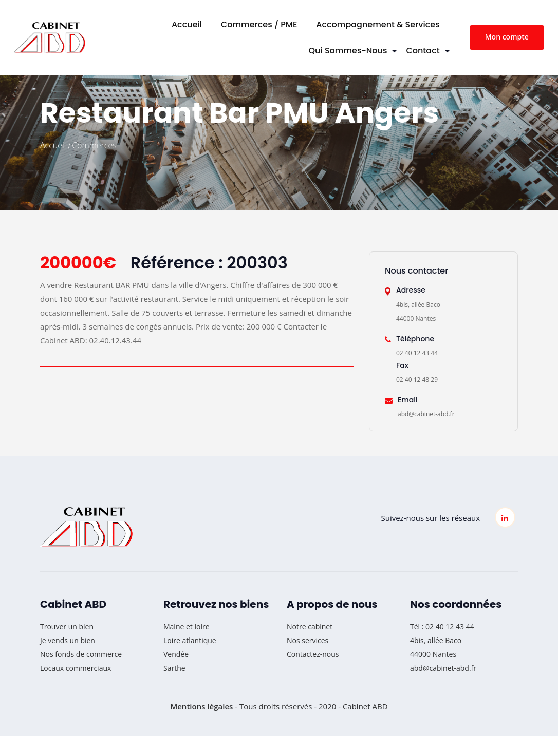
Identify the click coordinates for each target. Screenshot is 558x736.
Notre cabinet (309, 626)
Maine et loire (186, 626)
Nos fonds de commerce (81, 654)
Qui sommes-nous (348, 50)
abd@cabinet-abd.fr (443, 668)
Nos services (307, 640)
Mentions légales (201, 706)
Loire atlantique (189, 640)
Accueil (187, 24)
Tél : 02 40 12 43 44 (442, 626)
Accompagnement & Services (377, 24)
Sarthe (174, 668)
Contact (422, 50)
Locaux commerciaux (75, 668)
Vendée (176, 654)
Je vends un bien (67, 640)
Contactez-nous (313, 654)
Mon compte (507, 37)
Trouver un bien (67, 626)
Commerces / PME (259, 24)
